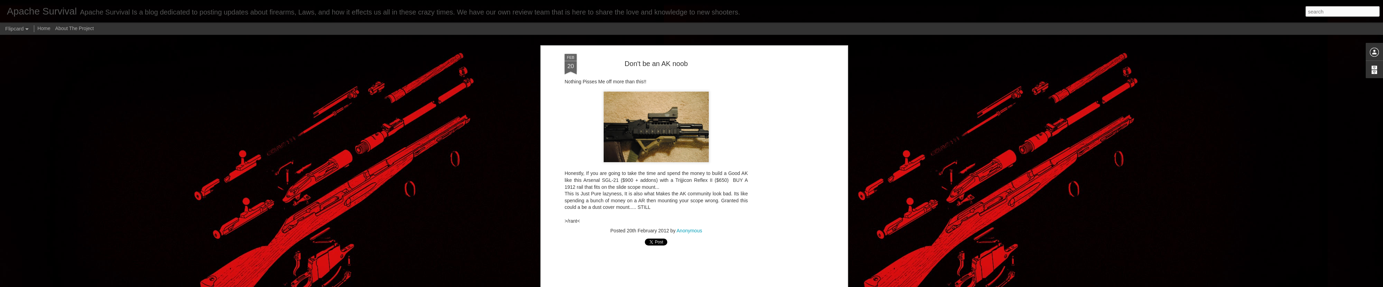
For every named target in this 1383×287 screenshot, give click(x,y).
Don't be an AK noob (656, 63)
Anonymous (689, 230)
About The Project (74, 28)
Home (43, 28)
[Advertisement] (785, 163)
